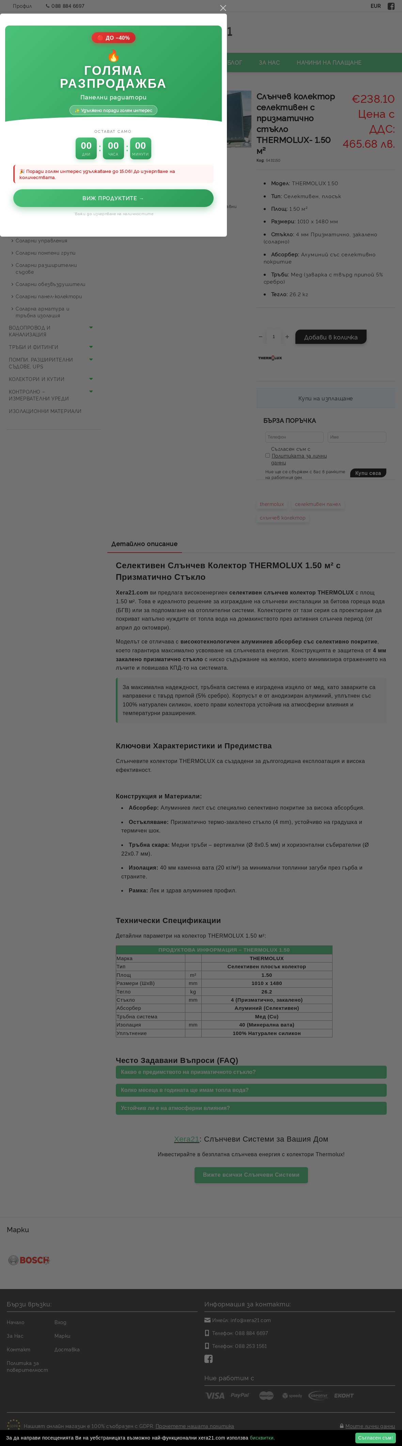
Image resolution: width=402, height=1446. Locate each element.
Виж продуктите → (201, 715)
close (310, 526)
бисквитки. (262, 1438)
